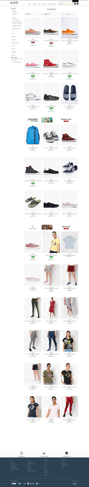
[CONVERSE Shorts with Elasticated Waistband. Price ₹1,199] (69, 277)
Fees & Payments (12, 466)
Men (45, 463)
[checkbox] (17, 12)
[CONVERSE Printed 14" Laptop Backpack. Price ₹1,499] (33, 137)
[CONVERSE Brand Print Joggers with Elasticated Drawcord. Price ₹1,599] (33, 310)
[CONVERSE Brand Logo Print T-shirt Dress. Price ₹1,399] (51, 310)
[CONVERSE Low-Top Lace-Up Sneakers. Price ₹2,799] (33, 31)
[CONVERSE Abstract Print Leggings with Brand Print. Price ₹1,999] (51, 343)
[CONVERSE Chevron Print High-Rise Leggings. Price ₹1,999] (33, 343)
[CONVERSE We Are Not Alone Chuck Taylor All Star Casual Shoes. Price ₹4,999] (69, 30)
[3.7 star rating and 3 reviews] (51, 257)
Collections (46, 475)
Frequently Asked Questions (31, 463)
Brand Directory (46, 472)
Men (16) (14, 14)
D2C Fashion (15, 6)
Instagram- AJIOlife (64, 463)
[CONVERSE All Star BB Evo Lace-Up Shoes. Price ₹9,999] (51, 97)
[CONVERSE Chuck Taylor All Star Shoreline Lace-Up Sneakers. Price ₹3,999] (33, 64)
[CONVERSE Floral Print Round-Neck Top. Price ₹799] (69, 343)
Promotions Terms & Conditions (15, 469)
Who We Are (12, 462)
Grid (43, 14)
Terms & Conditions (13, 463)
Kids (45, 466)
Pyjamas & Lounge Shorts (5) (17, 23)
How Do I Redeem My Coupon (31, 470)
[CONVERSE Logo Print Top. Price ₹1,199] (51, 409)
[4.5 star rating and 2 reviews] (69, 76)
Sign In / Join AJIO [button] (62, 1)
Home (11, 6)
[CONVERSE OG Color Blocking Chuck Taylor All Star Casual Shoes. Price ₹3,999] (69, 64)
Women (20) (15, 12)
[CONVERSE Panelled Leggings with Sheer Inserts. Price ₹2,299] (69, 409)
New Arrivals (46, 470)
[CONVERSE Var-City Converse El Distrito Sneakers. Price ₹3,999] (51, 137)
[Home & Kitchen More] (56, 4)
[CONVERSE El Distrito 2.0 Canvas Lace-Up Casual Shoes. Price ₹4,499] (51, 203)
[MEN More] (31, 4)
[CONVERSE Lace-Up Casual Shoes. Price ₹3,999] (33, 245)
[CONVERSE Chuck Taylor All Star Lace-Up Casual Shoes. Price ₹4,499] (69, 203)
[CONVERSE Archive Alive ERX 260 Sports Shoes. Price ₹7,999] (33, 96)
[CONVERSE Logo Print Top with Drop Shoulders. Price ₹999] (51, 376)
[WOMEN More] (36, 4)
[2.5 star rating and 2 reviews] (51, 43)
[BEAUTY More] (47, 4)
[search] (72, 4)
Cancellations (29, 466)
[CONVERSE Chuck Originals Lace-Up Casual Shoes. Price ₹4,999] (51, 170)
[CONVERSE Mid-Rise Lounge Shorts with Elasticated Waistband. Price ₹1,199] (51, 278)
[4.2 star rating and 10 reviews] (33, 76)
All (44, 462)
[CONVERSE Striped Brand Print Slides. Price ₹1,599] (69, 96)
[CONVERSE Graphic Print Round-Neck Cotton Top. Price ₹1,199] (69, 376)
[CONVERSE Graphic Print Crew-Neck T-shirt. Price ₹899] (51, 245)
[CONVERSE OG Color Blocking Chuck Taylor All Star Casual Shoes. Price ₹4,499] (33, 172)
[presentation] (52, 231)
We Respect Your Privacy (13, 465)
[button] (17, 8)
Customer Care (69, 1)
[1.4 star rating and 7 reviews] (33, 42)
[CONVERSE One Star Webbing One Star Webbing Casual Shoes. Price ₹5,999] (51, 32)
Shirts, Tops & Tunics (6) (17, 21)
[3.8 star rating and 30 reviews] (51, 108)
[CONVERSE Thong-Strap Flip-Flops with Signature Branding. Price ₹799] (33, 203)
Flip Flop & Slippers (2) (17, 28)
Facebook (63, 462)
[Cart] (78, 4)
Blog (11, 470)
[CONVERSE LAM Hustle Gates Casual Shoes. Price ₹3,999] (69, 170)
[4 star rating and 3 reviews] (33, 183)
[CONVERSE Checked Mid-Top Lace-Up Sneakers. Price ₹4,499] (69, 137)
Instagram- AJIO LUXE (65, 465)
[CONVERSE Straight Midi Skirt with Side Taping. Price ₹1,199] (69, 310)
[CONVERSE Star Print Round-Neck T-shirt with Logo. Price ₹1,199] (33, 409)
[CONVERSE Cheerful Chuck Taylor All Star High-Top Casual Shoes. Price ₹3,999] (51, 63)
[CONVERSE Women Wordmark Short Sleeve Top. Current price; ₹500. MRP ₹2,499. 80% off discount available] (69, 244)
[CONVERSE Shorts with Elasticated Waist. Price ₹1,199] (33, 376)
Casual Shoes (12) (16, 19)
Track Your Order (29, 462)
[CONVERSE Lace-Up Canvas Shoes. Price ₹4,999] (33, 277)
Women (45, 465)
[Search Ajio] (65, 4)
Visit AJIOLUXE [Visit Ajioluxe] (75, 1)
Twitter (63, 466)
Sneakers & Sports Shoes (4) (17, 26)
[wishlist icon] (75, 4)
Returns (28, 465)
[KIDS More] (41, 4)
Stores (45, 469)
